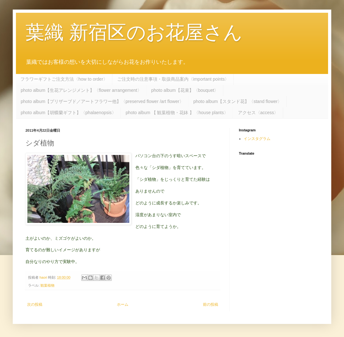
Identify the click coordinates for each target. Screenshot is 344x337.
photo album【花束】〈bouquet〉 (185, 90)
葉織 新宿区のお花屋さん (133, 32)
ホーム (122, 304)
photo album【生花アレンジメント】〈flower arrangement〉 (81, 90)
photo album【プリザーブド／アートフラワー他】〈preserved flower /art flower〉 (102, 101)
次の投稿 (34, 304)
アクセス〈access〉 (258, 112)
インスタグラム (257, 138)
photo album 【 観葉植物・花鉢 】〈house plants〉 (177, 112)
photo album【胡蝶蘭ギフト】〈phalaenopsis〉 (68, 112)
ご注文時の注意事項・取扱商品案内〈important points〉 (173, 79)
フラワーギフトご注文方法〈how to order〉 (64, 79)
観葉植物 (47, 285)
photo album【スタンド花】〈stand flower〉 (237, 101)
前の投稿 (210, 304)
